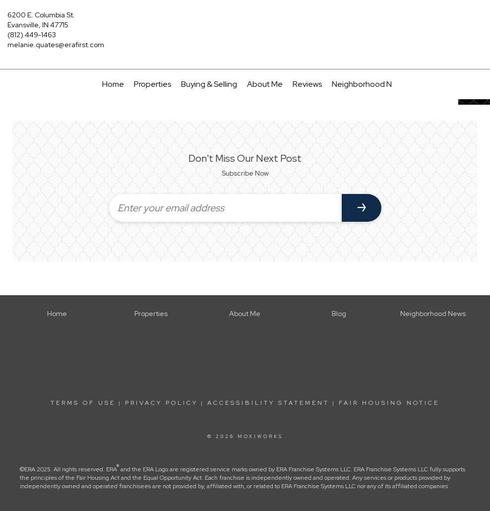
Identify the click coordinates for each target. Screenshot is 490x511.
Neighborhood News (369, 84)
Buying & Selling (209, 84)
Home (113, 84)
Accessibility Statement (268, 403)
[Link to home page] (245, 22)
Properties (152, 84)
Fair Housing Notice (389, 403)
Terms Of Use (83, 403)
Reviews (307, 84)
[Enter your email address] (225, 208)
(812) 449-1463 (31, 34)
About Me (265, 84)
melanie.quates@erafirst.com (55, 44)
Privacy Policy (161, 403)
